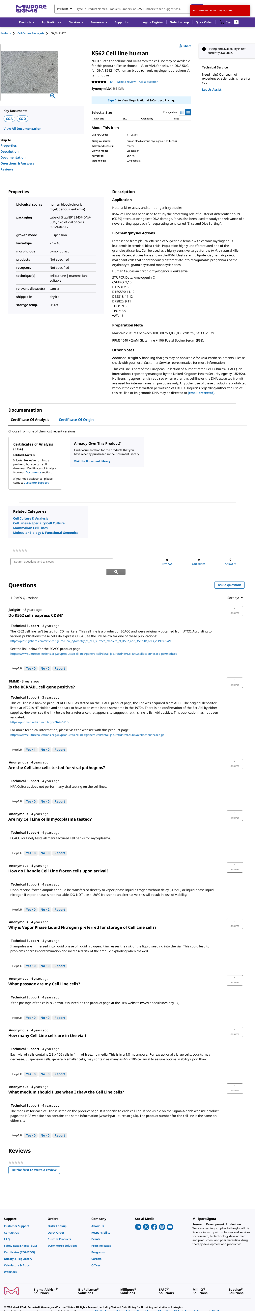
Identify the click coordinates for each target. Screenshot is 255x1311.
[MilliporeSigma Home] (31, 9)
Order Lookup (179, 22)
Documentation (13, 157)
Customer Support (36, 482)
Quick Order (204, 22)
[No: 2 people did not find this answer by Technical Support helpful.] (45, 899)
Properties (8, 145)
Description (9, 151)
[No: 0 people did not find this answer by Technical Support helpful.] (45, 658)
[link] (19, 550)
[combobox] (128, 8)
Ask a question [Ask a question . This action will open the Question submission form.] (148, 82)
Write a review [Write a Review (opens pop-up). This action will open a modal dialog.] (126, 82)
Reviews (6, 169)
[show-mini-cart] (229, 22)
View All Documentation (23, 129)
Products (5, 33)
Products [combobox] (63, 9)
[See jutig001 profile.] (15, 599)
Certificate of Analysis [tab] (30, 419)
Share (185, 46)
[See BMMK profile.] (14, 671)
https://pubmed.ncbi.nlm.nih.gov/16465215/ (39, 712)
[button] (152, 22)
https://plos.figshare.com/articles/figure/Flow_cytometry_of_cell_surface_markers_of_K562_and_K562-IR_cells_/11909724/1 (90, 630)
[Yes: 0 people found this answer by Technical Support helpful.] (31, 658)
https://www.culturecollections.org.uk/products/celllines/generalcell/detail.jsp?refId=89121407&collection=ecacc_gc (87, 725)
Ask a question (229, 575)
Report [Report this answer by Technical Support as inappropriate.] (59, 658)
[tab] (8, 33)
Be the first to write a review (36, 1161)
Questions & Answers (17, 163)
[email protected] (201, 393)
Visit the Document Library (92, 461)
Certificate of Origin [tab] (76, 419)
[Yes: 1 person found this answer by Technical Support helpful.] (31, 739)
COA (9, 118)
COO (22, 118)
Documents (33, 472)
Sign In (112, 100)
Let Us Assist (211, 89)
